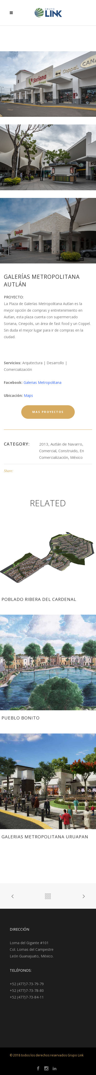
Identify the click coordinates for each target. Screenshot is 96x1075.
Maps (28, 395)
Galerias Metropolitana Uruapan (45, 837)
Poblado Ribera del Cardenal (39, 599)
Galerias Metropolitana (42, 382)
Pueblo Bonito (21, 718)
